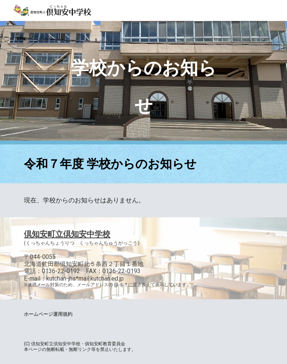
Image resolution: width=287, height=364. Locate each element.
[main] (143, 82)
